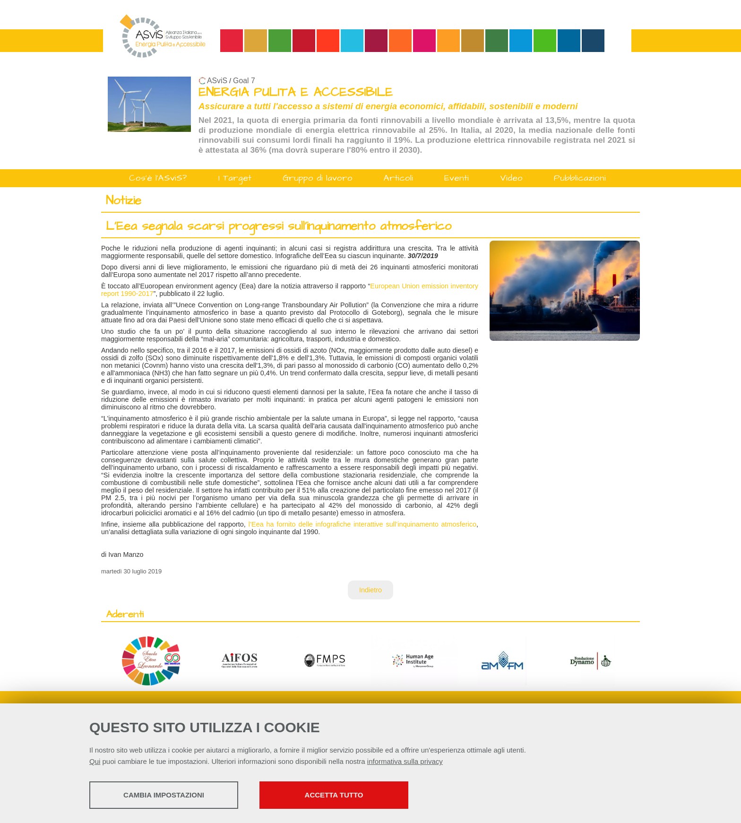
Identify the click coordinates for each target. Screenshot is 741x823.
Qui (94, 761)
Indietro (370, 590)
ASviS (217, 81)
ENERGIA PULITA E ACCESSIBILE (295, 92)
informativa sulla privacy (405, 761)
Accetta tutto (334, 795)
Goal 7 (244, 81)
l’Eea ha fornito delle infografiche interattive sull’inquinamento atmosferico (362, 524)
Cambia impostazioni (163, 795)
